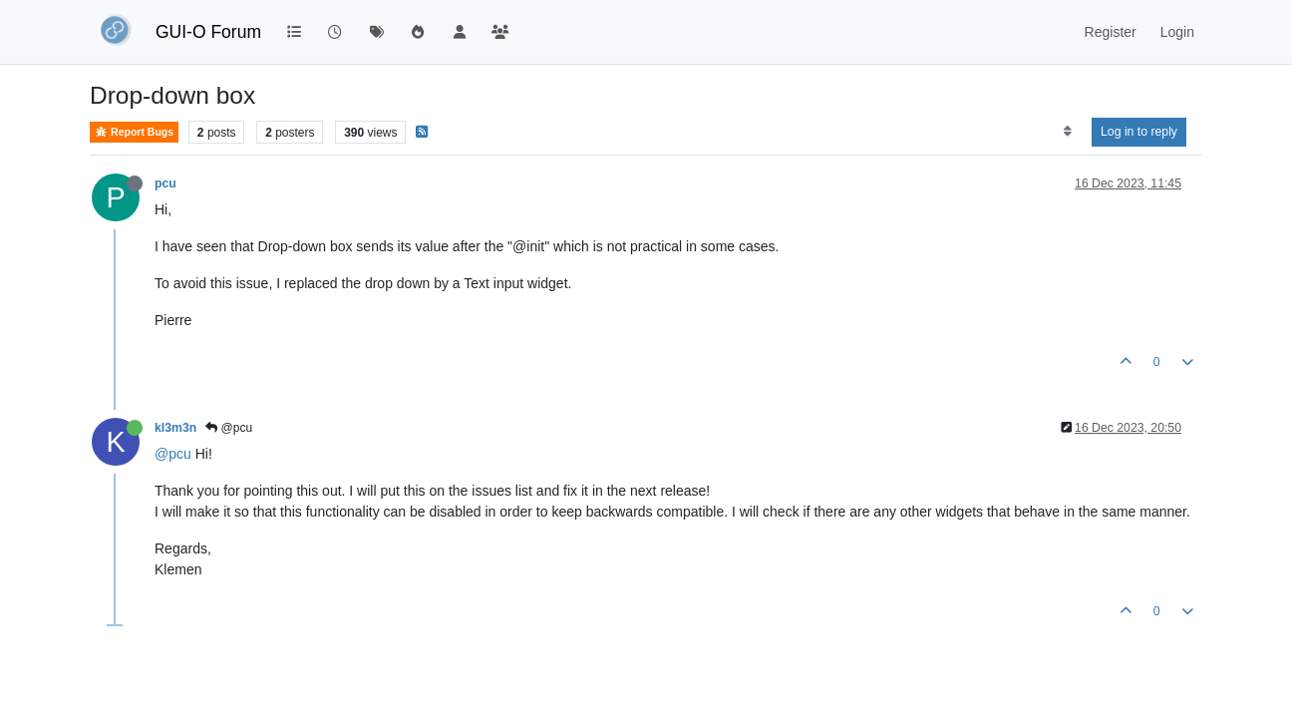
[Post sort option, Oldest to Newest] (1067, 132)
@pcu (228, 428)
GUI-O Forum (208, 32)
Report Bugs (134, 132)
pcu (165, 183)
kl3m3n (175, 428)
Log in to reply (1139, 132)
